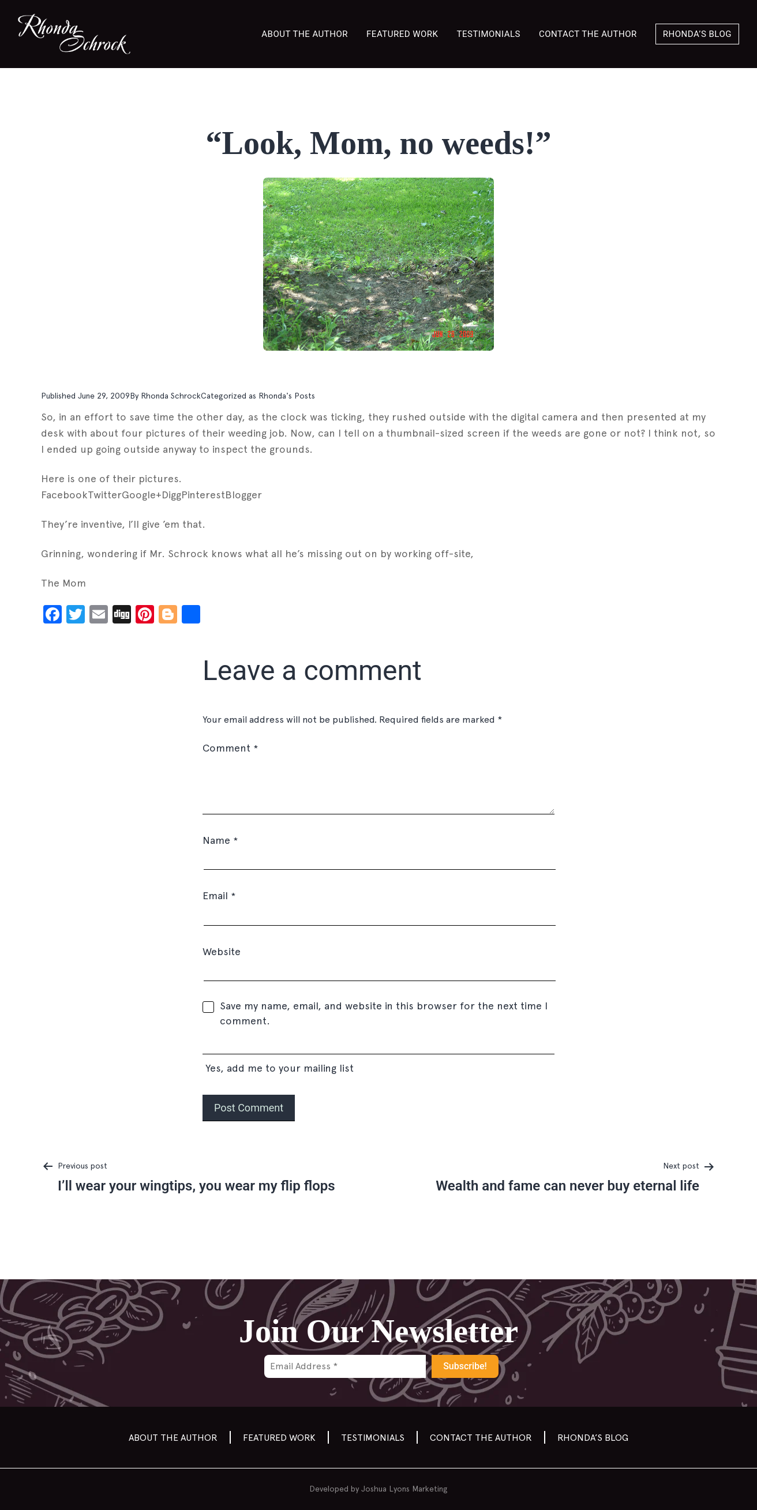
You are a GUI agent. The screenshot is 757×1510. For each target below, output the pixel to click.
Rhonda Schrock (171, 395)
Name (220, 840)
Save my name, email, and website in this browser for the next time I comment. (384, 1013)
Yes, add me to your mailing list (378, 1057)
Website (222, 951)
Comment (230, 748)
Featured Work (402, 34)
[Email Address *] (345, 1366)
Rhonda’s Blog (697, 34)
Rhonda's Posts (286, 395)
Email (219, 895)
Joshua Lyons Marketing (404, 1488)
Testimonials (489, 34)
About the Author (304, 34)
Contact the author (588, 34)
